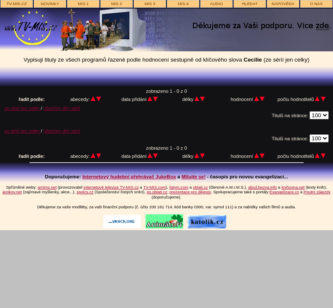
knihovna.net (292, 187)
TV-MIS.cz (16, 3)
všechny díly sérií (62, 108)
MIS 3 (149, 3)
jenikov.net (12, 192)
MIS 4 (183, 3)
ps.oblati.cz (157, 192)
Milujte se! (193, 176)
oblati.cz (200, 187)
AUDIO (216, 3)
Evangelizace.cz (284, 192)
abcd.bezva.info (262, 187)
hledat (249, 3)
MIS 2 (116, 3)
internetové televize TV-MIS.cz (111, 187)
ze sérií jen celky (22, 108)
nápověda (283, 3)
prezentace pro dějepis (190, 192)
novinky (50, 3)
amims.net (47, 187)
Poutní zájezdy (317, 192)
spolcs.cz (84, 192)
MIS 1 (83, 3)
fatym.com (178, 187)
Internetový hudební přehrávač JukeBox (129, 176)
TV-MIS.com (154, 187)
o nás (316, 3)
